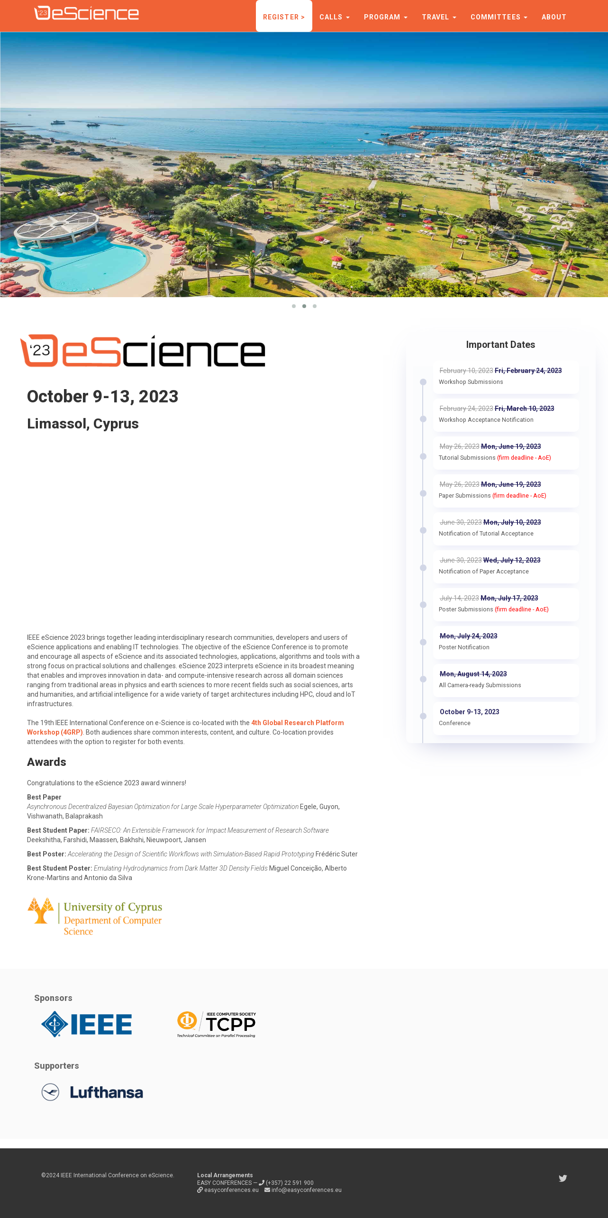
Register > (284, 17)
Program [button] (386, 17)
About (554, 17)
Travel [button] (439, 17)
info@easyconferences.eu (303, 1190)
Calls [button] (334, 17)
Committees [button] (499, 17)
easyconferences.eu (228, 1190)
